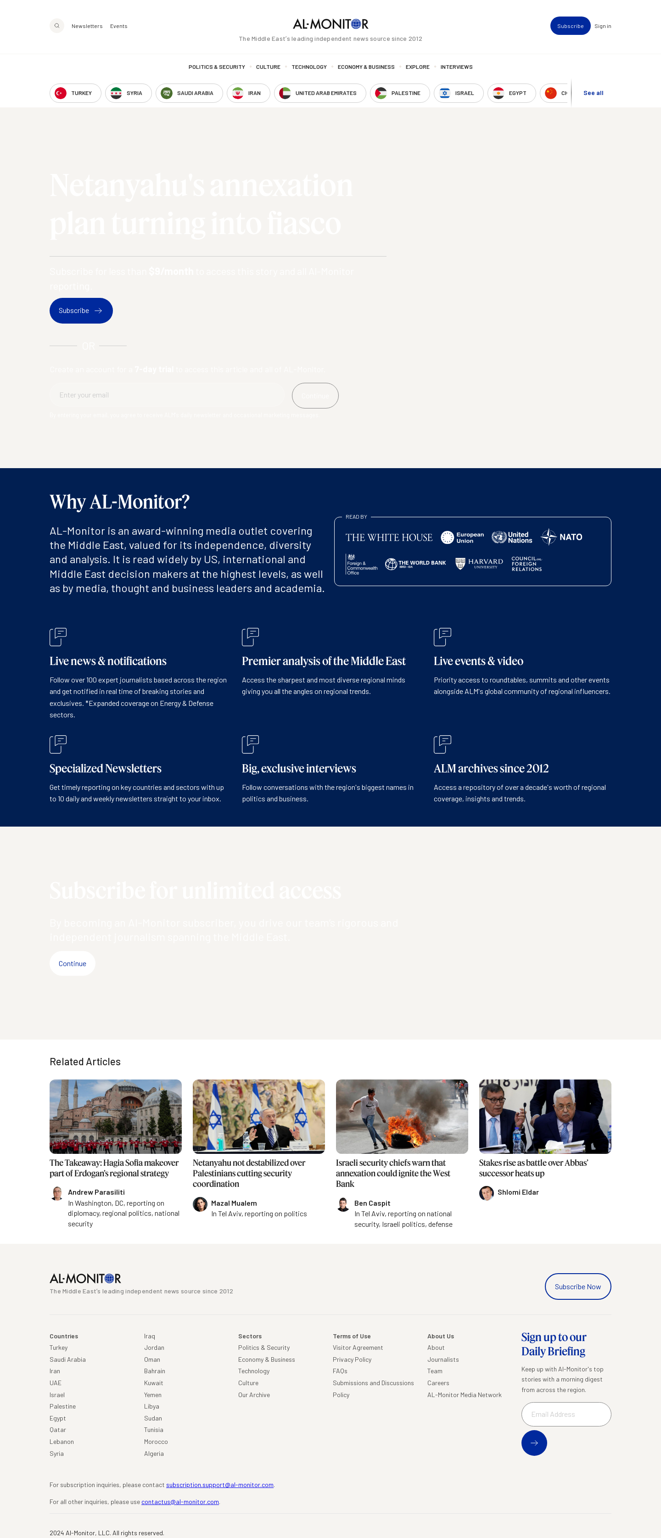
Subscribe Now (578, 1286)
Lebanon (62, 1441)
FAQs (340, 1371)
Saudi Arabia (68, 1359)
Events (119, 25)
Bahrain (154, 1371)
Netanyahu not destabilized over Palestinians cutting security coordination (249, 1173)
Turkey (58, 1347)
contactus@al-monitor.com (180, 1501)
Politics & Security (217, 66)
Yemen (153, 1394)
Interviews (457, 66)
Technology (309, 66)
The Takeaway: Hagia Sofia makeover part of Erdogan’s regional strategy (114, 1168)
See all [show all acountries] (593, 92)
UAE (56, 1383)
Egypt (58, 1418)
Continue (72, 963)
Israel (57, 1394)
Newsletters (87, 25)
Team (435, 1371)
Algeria (154, 1453)
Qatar (58, 1429)
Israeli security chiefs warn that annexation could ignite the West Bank (393, 1173)
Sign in (602, 25)
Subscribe (570, 25)
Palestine (63, 1406)
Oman (152, 1359)
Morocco (156, 1441)
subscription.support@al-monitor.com (220, 1484)
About (436, 1347)
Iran (55, 1371)
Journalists (443, 1359)
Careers (438, 1383)
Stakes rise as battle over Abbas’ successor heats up (533, 1168)
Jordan (154, 1347)
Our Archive (254, 1394)
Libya (151, 1406)
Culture (268, 66)
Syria (57, 1453)
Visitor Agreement (358, 1347)
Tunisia (153, 1429)
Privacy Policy (352, 1359)
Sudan (153, 1418)
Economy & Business (366, 66)
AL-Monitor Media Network (464, 1394)
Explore (418, 66)
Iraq (149, 1336)
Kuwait (153, 1383)
